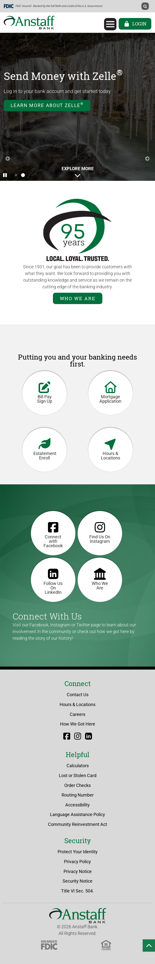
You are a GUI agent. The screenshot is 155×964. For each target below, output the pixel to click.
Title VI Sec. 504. (77, 890)
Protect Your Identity (78, 851)
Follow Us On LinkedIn (53, 580)
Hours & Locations (110, 448)
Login (135, 23)
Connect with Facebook (53, 534)
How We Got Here (77, 724)
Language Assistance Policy (77, 814)
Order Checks (77, 785)
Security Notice (77, 881)
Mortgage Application (110, 392)
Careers (77, 714)
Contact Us (78, 694)
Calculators (77, 765)
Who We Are (77, 298)
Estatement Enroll (44, 448)
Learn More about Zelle (47, 105)
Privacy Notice (78, 871)
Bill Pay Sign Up (44, 392)
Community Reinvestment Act (77, 824)
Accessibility (77, 804)
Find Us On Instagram (99, 532)
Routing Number (78, 795)
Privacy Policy (77, 861)
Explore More (78, 172)
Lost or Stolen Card (77, 775)
